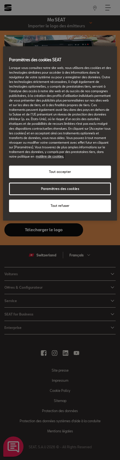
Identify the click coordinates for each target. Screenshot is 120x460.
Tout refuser (60, 205)
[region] (60, 133)
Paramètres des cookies (60, 188)
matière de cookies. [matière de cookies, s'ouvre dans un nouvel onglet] (50, 156)
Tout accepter (60, 171)
